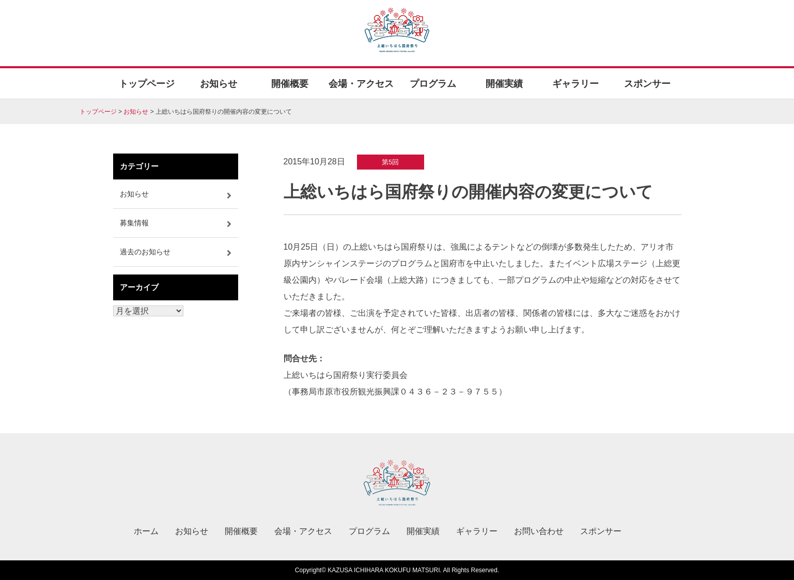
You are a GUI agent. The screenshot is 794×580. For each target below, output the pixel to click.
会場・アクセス (361, 84)
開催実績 (504, 84)
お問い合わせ (539, 531)
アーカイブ (139, 287)
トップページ (147, 84)
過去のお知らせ (145, 252)
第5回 (390, 162)
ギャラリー (575, 84)
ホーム (146, 531)
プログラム (433, 84)
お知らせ (218, 84)
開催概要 (289, 84)
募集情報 (134, 223)
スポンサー (647, 84)
